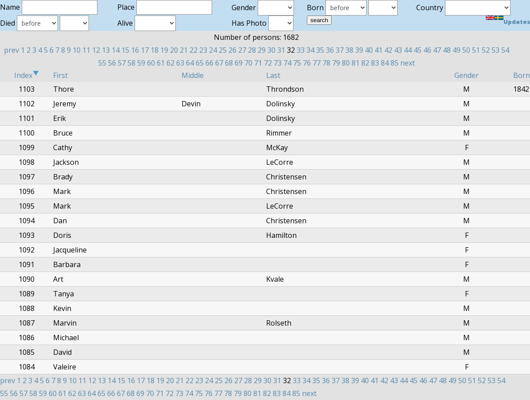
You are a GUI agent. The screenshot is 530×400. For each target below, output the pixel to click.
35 (320, 50)
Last (273, 75)
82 (365, 63)
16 (135, 50)
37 (340, 50)
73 (278, 63)
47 (437, 50)
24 (213, 50)
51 (476, 50)
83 (375, 63)
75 (297, 63)
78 (326, 63)
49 (456, 50)
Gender (466, 75)
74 (287, 63)
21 (184, 50)
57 (122, 63)
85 (394, 63)
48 (447, 50)
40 (369, 50)
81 (356, 63)
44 (408, 50)
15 (125, 50)
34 (310, 50)
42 (388, 50)
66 (209, 63)
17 (145, 50)
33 (301, 50)
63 (180, 63)
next (407, 63)
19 (164, 50)
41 (379, 50)
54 (505, 50)
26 (232, 50)
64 (190, 63)
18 (155, 50)
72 (268, 63)
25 (223, 50)
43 (398, 50)
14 (116, 50)
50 (466, 50)
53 (495, 50)
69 (239, 63)
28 (252, 50)
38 (349, 50)
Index (26, 75)
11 (86, 50)
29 (262, 50)
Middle (193, 75)
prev (11, 50)
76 (307, 63)
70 (248, 63)
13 (106, 50)
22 (193, 50)
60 (151, 63)
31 (281, 50)
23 (203, 50)
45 (418, 50)
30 (271, 50)
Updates (516, 22)
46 (427, 50)
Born (521, 75)
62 (170, 63)
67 (219, 63)
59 (141, 63)
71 (258, 63)
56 (112, 63)
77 (317, 63)
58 (131, 63)
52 (486, 50)
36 (330, 50)
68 (229, 63)
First (60, 75)
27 (242, 50)
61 (161, 63)
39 (359, 50)
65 (200, 63)
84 (385, 63)
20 (174, 50)
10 (77, 50)
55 (102, 63)
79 (336, 63)
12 (96, 50)
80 (346, 63)
